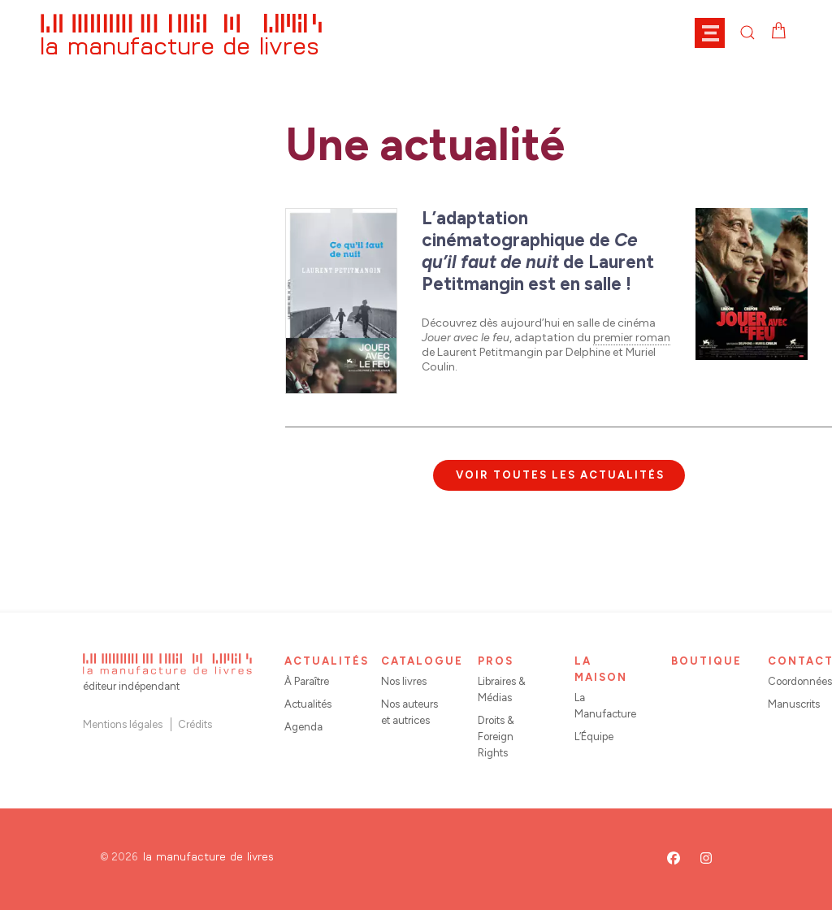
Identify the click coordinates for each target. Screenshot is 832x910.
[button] (717, 32)
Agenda (303, 727)
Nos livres (404, 681)
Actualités (308, 704)
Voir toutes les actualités (560, 475)
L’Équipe (593, 736)
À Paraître (306, 681)
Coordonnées (800, 681)
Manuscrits (794, 704)
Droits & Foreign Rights (496, 736)
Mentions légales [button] (122, 724)
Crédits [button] (195, 724)
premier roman (631, 337)
